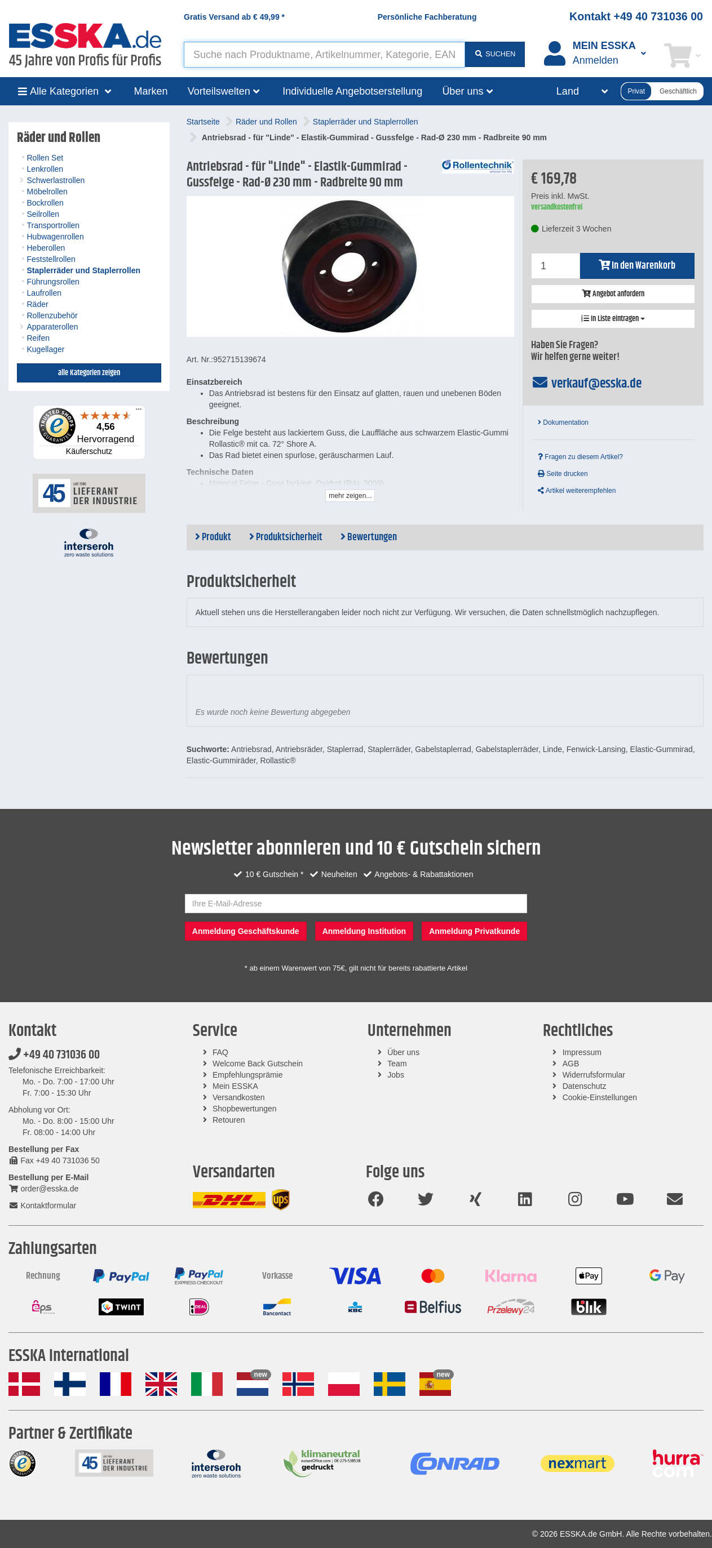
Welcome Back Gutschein (258, 1063)
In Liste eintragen (613, 319)
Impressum (582, 1052)
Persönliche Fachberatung (427, 16)
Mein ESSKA (235, 1086)
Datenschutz (585, 1086)
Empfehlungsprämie (248, 1074)
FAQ (220, 1052)
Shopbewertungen (245, 1108)
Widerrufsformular (594, 1074)
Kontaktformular (42, 1205)
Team (396, 1063)
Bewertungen (368, 537)
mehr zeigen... (350, 496)
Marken (151, 91)
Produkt (213, 537)
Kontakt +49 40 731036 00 (636, 16)
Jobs (395, 1074)
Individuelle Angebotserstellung (352, 91)
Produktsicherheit (285, 537)
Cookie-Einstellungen (600, 1097)
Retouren (229, 1119)
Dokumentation (563, 422)
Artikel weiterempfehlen (577, 491)
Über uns (403, 1052)
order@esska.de (43, 1188)
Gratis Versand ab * (234, 16)
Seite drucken (563, 474)
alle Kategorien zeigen (89, 373)
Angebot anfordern (613, 294)
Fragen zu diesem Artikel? (580, 457)
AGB (571, 1063)
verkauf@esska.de (586, 383)
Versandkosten (239, 1097)
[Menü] (138, 412)
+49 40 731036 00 (54, 1055)
